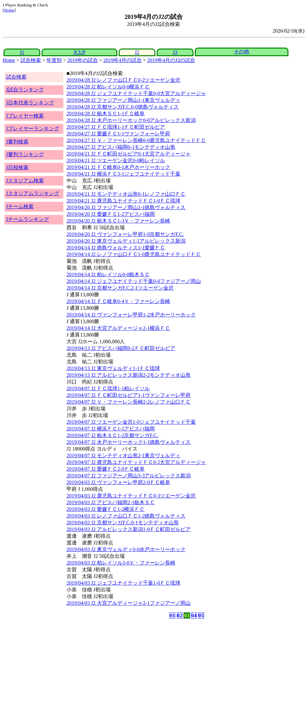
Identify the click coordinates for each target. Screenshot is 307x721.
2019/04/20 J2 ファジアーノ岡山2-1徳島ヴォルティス (126, 207)
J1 (22, 52)
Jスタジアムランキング (32, 193)
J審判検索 (17, 141)
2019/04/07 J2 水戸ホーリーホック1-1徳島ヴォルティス (129, 442)
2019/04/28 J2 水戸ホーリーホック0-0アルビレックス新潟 (131, 120)
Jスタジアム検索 (25, 180)
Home (9, 10)
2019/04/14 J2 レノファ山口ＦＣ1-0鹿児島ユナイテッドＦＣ (134, 254)
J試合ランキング (25, 89)
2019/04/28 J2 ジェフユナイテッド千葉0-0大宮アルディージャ (136, 93)
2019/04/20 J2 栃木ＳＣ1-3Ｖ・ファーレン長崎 (118, 221)
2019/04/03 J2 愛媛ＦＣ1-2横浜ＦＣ (106, 509)
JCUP (79, 52)
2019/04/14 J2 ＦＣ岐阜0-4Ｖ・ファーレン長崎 (118, 301)
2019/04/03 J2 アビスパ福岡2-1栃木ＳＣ (111, 502)
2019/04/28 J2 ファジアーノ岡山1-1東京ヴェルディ (123, 100)
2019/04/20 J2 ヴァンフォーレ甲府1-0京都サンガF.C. (125, 234)
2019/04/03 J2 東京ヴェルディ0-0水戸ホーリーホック (126, 549)
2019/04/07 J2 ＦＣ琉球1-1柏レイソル (108, 388)
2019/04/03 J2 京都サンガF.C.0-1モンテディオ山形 (123, 522)
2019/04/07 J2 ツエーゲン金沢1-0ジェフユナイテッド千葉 (131, 422)
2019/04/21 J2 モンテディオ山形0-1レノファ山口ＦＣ (126, 194)
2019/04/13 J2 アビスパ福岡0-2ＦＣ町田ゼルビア (121, 348)
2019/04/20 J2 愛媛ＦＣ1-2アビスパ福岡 (111, 214)
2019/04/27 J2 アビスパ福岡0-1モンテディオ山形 (121, 147)
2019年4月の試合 (122, 60)
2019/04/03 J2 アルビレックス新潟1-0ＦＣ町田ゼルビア (129, 529)
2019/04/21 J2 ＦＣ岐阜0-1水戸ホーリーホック (118, 167)
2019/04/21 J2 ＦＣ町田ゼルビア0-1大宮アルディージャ (129, 153)
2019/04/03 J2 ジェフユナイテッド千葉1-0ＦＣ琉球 (123, 583)
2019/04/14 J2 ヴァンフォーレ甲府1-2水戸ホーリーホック (131, 314)
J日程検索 (17, 167)
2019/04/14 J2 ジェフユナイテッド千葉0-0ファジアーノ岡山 (134, 281)
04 (193, 615)
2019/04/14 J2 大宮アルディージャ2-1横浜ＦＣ (118, 328)
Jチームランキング (27, 219)
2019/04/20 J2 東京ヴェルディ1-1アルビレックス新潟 (126, 241)
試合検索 (30, 60)
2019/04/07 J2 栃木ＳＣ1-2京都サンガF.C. (112, 435)
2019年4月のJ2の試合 (171, 60)
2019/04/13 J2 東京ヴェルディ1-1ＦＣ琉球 (113, 368)
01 (172, 615)
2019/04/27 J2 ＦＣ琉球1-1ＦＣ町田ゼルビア (116, 127)
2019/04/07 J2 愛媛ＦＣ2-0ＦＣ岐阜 (106, 469)
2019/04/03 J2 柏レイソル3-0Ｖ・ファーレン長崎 (121, 562)
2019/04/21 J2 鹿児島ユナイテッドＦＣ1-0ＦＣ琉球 (123, 200)
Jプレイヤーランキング (32, 128)
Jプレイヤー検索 (25, 115)
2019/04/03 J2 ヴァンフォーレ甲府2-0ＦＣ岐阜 (118, 482)
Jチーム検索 (20, 206)
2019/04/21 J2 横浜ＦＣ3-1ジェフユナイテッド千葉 (123, 174)
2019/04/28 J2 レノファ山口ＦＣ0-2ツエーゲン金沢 (123, 80)
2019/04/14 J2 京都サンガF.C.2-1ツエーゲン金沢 (120, 288)
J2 (137, 52)
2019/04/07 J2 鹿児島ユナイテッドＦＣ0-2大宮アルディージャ (136, 462)
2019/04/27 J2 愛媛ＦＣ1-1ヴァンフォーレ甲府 (118, 133)
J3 (175, 52)
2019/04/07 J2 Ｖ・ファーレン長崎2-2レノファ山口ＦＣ (129, 402)
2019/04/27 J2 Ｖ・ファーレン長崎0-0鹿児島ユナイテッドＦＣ (136, 140)
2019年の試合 (82, 60)
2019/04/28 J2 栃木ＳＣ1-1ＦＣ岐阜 (106, 113)
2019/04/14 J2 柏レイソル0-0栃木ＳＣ (108, 274)
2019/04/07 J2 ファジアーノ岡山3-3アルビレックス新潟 (129, 475)
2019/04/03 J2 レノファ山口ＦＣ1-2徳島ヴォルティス (126, 516)
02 (179, 615)
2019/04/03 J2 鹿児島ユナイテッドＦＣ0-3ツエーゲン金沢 (131, 495)
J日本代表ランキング (30, 102)
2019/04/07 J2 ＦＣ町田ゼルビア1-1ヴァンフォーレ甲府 (129, 395)
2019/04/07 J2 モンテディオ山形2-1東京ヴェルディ (123, 455)
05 (201, 615)
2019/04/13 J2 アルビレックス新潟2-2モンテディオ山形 (129, 375)
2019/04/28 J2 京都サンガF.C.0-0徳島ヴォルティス (123, 107)
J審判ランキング (25, 154)
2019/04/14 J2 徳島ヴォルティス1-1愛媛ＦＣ (116, 247)
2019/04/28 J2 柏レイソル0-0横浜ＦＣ (108, 86)
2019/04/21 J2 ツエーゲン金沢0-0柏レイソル (116, 160)
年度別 (54, 60)
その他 (241, 51)
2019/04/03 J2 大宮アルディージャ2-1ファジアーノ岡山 (129, 603)
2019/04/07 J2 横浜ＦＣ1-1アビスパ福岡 (111, 428)
